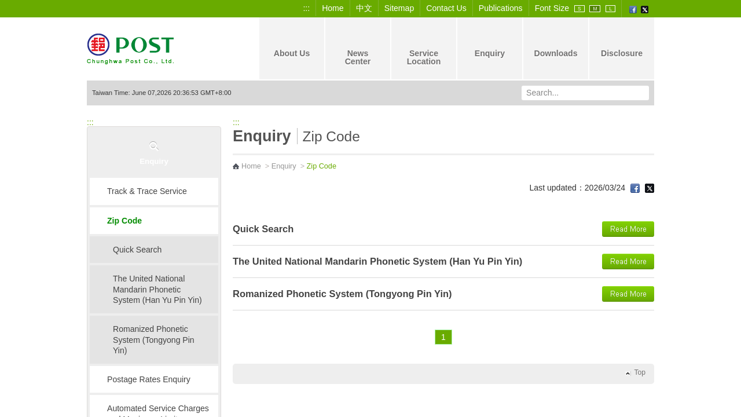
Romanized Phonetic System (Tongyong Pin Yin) (154, 339)
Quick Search (137, 249)
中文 (364, 8)
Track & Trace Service (147, 191)
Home (333, 8)
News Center (358, 47)
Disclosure (622, 43)
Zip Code (124, 220)
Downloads (555, 43)
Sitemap (399, 8)
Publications (501, 8)
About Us (292, 43)
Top (639, 372)
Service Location (424, 47)
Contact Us (446, 8)
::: (306, 8)
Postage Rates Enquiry (148, 379)
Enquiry (490, 43)
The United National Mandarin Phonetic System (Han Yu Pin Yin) (157, 289)
